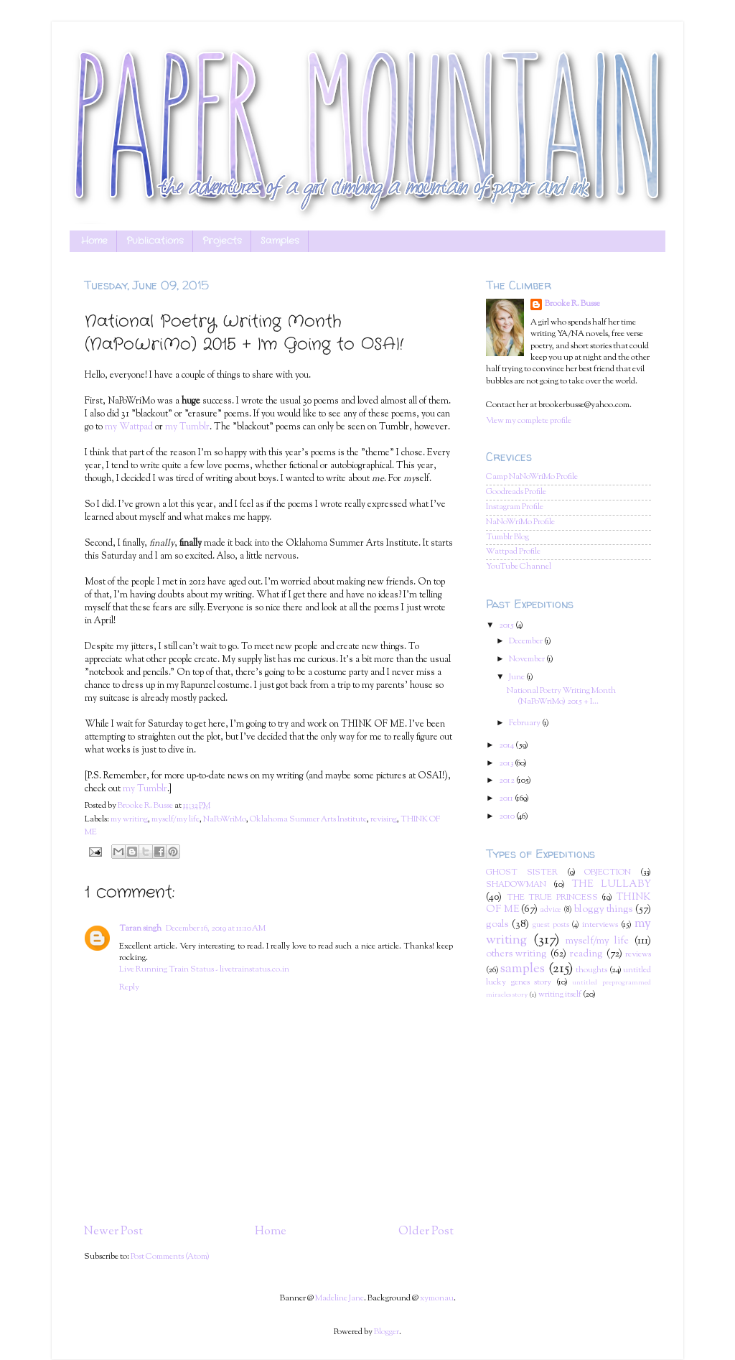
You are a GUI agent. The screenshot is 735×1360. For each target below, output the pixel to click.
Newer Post (113, 1231)
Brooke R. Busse (572, 304)
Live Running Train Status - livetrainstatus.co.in (204, 970)
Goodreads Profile (516, 492)
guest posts (551, 925)
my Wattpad (129, 427)
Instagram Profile (514, 507)
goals (497, 925)
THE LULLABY (611, 884)
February (525, 723)
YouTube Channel (518, 567)
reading (586, 954)
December (526, 641)
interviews (600, 925)
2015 (507, 626)
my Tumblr (187, 427)
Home (94, 241)
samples (522, 969)
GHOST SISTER (522, 873)
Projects (222, 241)
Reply (129, 988)
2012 (507, 781)
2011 (507, 799)
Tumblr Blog (507, 537)
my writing (129, 820)
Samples (280, 241)
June (517, 677)
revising (383, 820)
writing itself (559, 995)
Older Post (426, 1231)
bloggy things (603, 910)
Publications (155, 241)
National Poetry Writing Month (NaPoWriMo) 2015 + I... (561, 696)
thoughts (591, 970)
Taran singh (140, 929)
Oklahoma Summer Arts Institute (308, 820)
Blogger (386, 1332)
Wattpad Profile (513, 552)
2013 (507, 764)
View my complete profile (528, 421)
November (527, 659)
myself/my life (175, 820)
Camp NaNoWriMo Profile (532, 477)
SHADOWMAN (516, 885)
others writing (516, 954)
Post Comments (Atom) (170, 1257)
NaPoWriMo (224, 820)
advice (550, 910)
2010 (507, 817)
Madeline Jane (339, 1299)
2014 (507, 746)
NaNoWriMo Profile (520, 522)
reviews (638, 955)
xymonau (437, 1299)
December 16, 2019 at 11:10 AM (216, 929)
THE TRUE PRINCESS (552, 898)
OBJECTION (607, 873)
